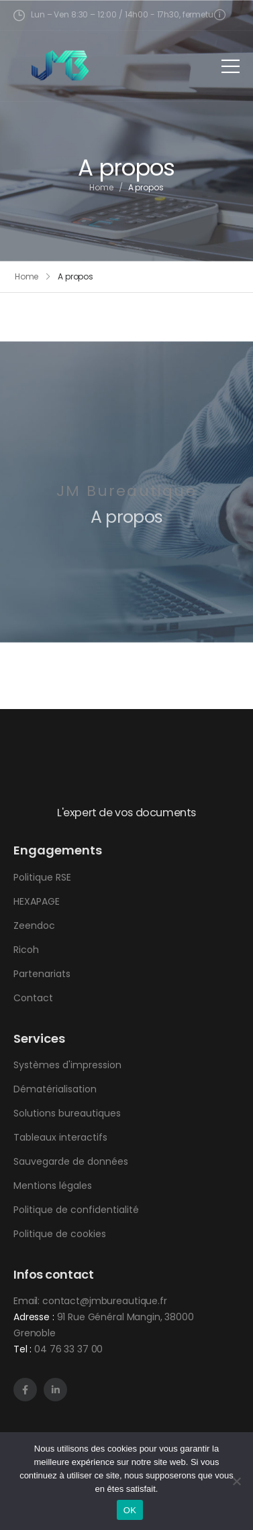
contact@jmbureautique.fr (104, 1301)
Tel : (22, 1349)
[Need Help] (221, 14)
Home (101, 189)
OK (129, 1510)
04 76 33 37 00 (68, 1349)
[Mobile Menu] (230, 66)
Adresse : (33, 1317)
